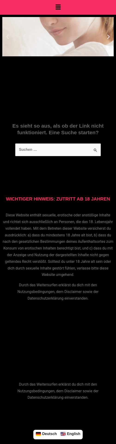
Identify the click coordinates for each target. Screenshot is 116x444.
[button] (58, 7)
